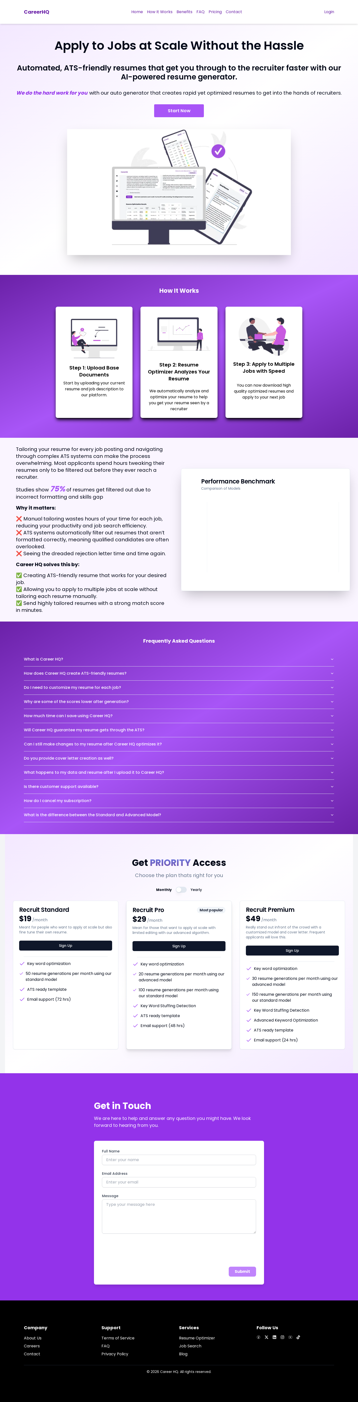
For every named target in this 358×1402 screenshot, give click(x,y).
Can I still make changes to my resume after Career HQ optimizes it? (179, 744)
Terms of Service (117, 1338)
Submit (242, 1271)
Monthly (164, 889)
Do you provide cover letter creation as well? (179, 758)
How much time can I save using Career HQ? (179, 716)
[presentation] (140, 1251)
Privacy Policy (114, 1354)
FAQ (105, 1346)
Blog (183, 1354)
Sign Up (65, 945)
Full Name (111, 1151)
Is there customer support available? (179, 786)
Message (110, 1195)
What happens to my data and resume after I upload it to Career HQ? (179, 772)
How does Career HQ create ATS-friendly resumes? (179, 673)
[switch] (181, 890)
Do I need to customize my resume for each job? (179, 687)
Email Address (115, 1173)
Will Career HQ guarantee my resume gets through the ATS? (179, 730)
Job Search (190, 1346)
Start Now (179, 111)
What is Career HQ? (179, 659)
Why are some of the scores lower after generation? (179, 701)
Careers (32, 1346)
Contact (32, 1354)
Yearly (196, 889)
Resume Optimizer (197, 1338)
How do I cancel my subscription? (179, 801)
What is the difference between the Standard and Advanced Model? (179, 815)
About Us (33, 1338)
